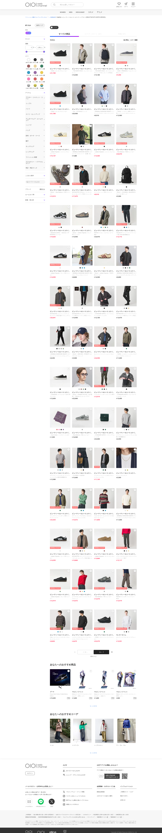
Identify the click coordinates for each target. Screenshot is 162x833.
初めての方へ (124, 796)
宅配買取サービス (101, 817)
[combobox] (67, 4)
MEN (70, 12)
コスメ (90, 12)
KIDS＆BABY (80, 12)
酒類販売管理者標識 (30, 817)
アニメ (99, 12)
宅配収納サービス (115, 817)
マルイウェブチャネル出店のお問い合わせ (74, 817)
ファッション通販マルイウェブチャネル (35, 17)
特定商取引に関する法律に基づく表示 (103, 814)
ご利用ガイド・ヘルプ (126, 792)
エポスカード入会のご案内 (104, 796)
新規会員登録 (101, 792)
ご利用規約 (28, 814)
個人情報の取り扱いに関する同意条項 (43, 814)
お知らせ (122, 800)
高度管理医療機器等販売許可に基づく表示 (49, 817)
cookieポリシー (87, 814)
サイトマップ (90, 817)
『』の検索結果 (51, 17)
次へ (101, 652)
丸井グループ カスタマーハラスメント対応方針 (68, 814)
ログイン (30, 773)
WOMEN (63, 12)
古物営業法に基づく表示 (122, 814)
